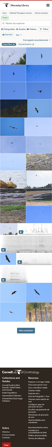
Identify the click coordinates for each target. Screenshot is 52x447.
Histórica (6, 432)
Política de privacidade (37, 436)
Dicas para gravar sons (37, 385)
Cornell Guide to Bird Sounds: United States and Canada (11, 387)
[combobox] (28, 23)
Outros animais (41, 13)
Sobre (5, 428)
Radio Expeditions (9, 393)
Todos (5, 18)
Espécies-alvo (33, 393)
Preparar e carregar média (39, 382)
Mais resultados (26, 331)
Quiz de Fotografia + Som (38, 396)
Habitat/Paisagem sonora (21, 13)
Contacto (6, 438)
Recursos (33, 378)
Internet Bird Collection (11, 396)
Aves (4, 13)
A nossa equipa (8, 435)
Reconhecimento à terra (38, 428)
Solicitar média (34, 391)
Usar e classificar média (37, 388)
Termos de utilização (36, 438)
